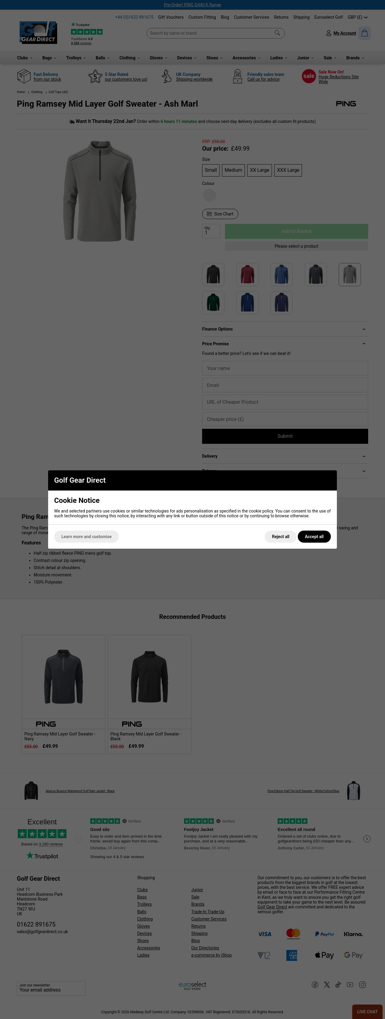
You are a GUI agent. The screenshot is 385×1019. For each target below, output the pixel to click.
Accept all (314, 536)
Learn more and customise (86, 536)
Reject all (280, 536)
